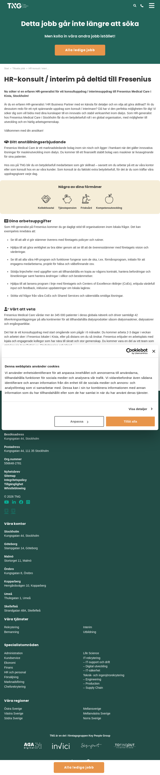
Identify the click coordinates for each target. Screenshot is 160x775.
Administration (13, 653)
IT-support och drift (98, 662)
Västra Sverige (13, 713)
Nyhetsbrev (12, 471)
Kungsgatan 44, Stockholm (21, 438)
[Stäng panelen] (153, 351)
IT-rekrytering (91, 658)
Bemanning (11, 632)
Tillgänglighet (13, 484)
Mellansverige (92, 708)
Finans (8, 667)
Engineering (93, 679)
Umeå (8, 594)
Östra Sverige (13, 708)
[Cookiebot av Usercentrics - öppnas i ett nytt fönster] (129, 351)
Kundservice (12, 658)
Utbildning (89, 632)
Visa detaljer (138, 409)
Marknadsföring (14, 682)
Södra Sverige (13, 718)
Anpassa (79, 421)
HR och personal (15, 672)
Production (93, 683)
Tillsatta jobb (18, 68)
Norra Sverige (92, 718)
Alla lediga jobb (80, 50)
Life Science (91, 653)
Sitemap (9, 475)
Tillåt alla (130, 421)
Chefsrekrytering (15, 686)
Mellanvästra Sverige (96, 713)
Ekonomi (9, 662)
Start (6, 68)
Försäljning (11, 677)
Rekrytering (11, 627)
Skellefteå (11, 606)
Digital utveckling (97, 666)
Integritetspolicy (15, 480)
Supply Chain (94, 687)
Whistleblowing (15, 488)
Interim (87, 627)
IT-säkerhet (93, 670)
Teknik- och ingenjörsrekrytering (103, 675)
